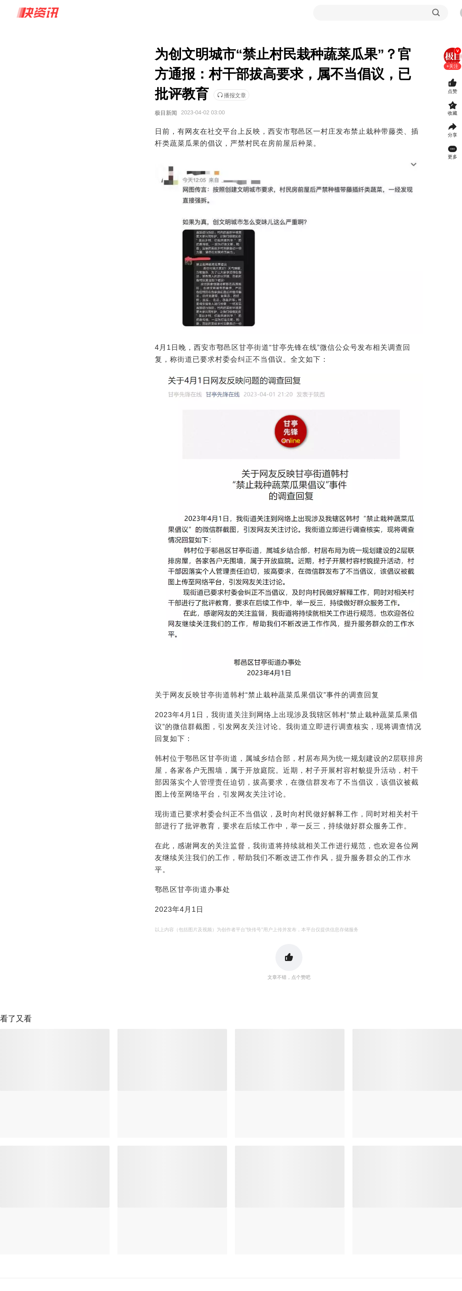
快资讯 (38, 13)
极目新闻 (166, 113)
